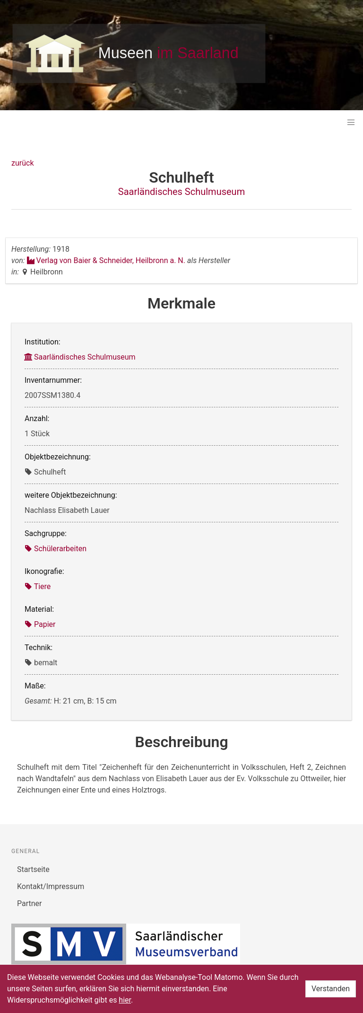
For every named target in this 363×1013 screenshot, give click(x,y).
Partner (29, 903)
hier (125, 999)
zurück (22, 163)
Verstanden (330, 988)
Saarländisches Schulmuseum (181, 191)
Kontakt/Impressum (50, 886)
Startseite (33, 869)
